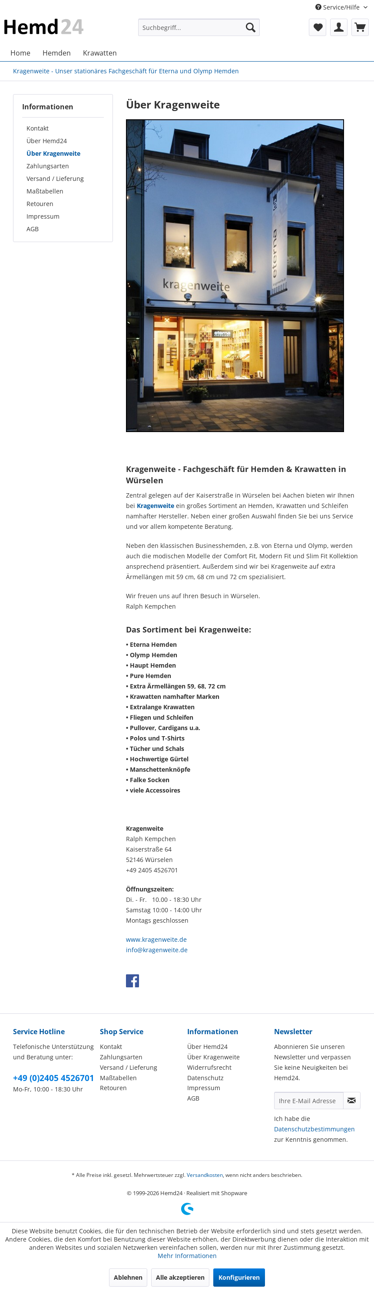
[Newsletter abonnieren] (352, 1100)
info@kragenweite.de (157, 950)
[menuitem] (199, 27)
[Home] (20, 53)
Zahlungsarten (47, 166)
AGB (32, 229)
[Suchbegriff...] (199, 27)
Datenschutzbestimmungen (314, 1129)
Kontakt (37, 128)
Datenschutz (205, 1078)
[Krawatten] (100, 53)
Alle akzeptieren (180, 1277)
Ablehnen (128, 1277)
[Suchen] (251, 27)
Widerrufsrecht (209, 1067)
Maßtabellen (44, 191)
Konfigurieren (239, 1277)
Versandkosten (205, 1175)
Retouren (39, 204)
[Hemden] (56, 53)
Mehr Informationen (187, 1256)
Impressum (43, 216)
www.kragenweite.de (156, 939)
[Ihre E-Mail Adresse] (309, 1100)
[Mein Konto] (339, 27)
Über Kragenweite (53, 153)
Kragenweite (155, 505)
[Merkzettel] (317, 27)
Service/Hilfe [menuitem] (338, 7)
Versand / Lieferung (55, 178)
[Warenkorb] (360, 27)
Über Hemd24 (46, 141)
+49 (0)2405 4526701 (53, 1078)
